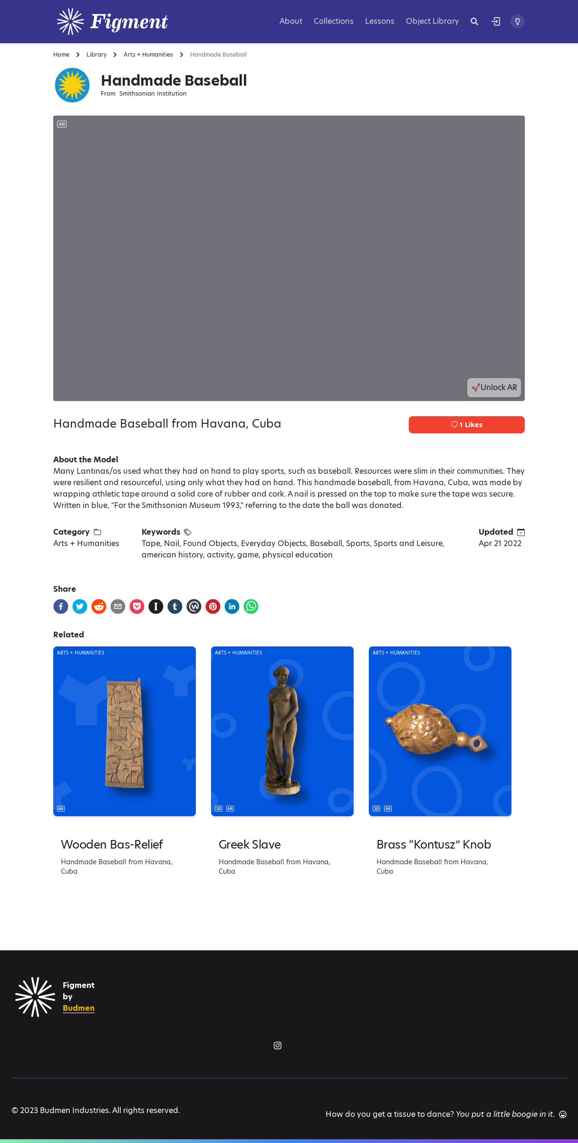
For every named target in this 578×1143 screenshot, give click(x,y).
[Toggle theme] (518, 21)
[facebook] (60, 606)
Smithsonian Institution (153, 93)
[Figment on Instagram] (277, 1045)
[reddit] (98, 606)
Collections (334, 21)
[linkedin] (232, 606)
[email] (117, 606)
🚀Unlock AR (494, 387)
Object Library (432, 21)
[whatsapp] (251, 606)
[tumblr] (175, 606)
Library (96, 55)
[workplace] (194, 606)
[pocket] (136, 606)
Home (61, 55)
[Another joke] (563, 1114)
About (290, 21)
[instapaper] (156, 606)
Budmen (79, 1008)
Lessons (380, 21)
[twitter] (79, 606)
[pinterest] (213, 606)
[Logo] (124, 22)
